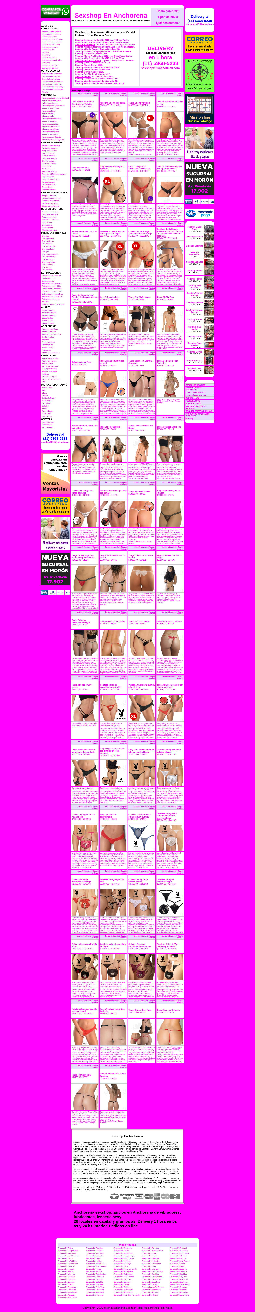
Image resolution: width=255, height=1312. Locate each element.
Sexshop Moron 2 (194, 360)
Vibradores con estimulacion (53, 106)
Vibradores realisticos (50, 129)
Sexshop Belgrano (83, 40)
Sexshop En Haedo (177, 1264)
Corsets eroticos (48, 161)
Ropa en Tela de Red (50, 179)
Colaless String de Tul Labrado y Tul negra (167, 945)
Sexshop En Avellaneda (123, 1290)
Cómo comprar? (167, 11)
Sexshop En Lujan (149, 1253)
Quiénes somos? (168, 23)
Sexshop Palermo (83, 42)
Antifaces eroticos (49, 332)
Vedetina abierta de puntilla (112, 103)
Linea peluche (47, 227)
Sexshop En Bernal (121, 1284)
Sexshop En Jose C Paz (95, 1264)
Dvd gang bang (48, 249)
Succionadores (48, 281)
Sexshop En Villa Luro (150, 1269)
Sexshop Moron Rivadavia (87, 67)
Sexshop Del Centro (150, 1295)
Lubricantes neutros (50, 47)
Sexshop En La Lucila (150, 1261)
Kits (43, 382)
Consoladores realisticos (52, 84)
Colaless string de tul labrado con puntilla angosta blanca (167, 815)
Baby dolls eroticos (49, 151)
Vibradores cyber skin (50, 108)
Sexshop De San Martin (67, 1297)
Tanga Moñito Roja (165, 297)
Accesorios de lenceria (51, 145)
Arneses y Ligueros (49, 148)
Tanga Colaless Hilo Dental (112, 621)
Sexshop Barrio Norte (85, 44)
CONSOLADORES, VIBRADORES (193, 389)
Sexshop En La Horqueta (68, 1264)
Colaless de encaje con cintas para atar (82, 491)
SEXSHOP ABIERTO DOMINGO (199, 411)
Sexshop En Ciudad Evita (152, 1277)
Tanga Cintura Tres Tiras (139, 1010)
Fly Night (45, 52)
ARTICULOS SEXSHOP (195, 385)
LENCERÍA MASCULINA (196, 395)
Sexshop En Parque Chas (68, 1251)
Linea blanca (47, 225)
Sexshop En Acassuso (179, 1292)
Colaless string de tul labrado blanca (138, 880)
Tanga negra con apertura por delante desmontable (83, 751)
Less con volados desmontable (108, 815)
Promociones (47, 427)
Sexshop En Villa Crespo (124, 1258)
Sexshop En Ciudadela (95, 1277)
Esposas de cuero (49, 217)
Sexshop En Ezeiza (65, 1271)
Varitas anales (47, 321)
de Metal (45, 302)
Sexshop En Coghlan (150, 1274)
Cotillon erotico (48, 337)
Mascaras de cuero (49, 230)
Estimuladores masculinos (52, 294)
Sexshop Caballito (83, 51)
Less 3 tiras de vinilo (109, 297)
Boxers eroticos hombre (51, 198)
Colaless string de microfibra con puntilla (110, 686)
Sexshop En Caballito (94, 1282)
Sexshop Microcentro (85, 47)
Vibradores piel (48, 116)
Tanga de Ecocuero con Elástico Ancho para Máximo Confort (85, 297)
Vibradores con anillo (50, 358)
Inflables (45, 374)
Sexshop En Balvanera (67, 1290)
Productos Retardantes (51, 379)
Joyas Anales (47, 318)
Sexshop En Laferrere (150, 1258)
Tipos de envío (168, 17)
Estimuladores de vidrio (51, 286)
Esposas (45, 339)
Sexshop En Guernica (66, 1266)
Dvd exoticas (47, 244)
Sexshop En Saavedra (123, 1248)
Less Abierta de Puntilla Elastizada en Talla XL (83, 103)
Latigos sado (47, 222)
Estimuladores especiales (52, 289)
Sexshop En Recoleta (94, 1248)
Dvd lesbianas (47, 259)
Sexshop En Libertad (178, 1256)
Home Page (76, 90)
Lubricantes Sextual (50, 68)
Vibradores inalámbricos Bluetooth (55, 98)
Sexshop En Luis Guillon (179, 1253)
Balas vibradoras (48, 278)
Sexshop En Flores (93, 1269)
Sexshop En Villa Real (179, 1279)
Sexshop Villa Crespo (85, 58)
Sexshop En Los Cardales (68, 1256)
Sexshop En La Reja (94, 1261)
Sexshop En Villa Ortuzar (124, 1277)
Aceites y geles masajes (51, 31)
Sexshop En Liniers (149, 1256)
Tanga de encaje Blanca (139, 492)
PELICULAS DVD (193, 401)
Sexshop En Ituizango (122, 1264)
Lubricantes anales (49, 37)
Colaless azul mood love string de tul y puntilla (139, 815)
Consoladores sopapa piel (52, 89)
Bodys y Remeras (49, 196)
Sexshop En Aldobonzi (95, 1292)
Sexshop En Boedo (65, 1284)
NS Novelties (47, 401)
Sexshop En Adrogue (150, 1292)
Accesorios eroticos (50, 329)
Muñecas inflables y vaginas (53, 304)
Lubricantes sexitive (50, 65)
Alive (44, 390)
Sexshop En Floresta (66, 1269)
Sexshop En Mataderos (123, 1253)
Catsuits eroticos (48, 156)
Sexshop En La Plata (122, 1261)
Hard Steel (46, 414)
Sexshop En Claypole (66, 1277)
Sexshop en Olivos (121, 1251)
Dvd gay (45, 252)
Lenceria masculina (50, 203)
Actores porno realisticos (52, 74)
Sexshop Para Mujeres (194, 344)
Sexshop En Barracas (178, 1287)
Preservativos (47, 345)
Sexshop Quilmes (83, 63)
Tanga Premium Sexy (81, 1075)
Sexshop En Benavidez (67, 1287)
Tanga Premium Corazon (168, 1010)
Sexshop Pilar (81, 83)
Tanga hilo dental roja (110, 427)
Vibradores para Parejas (51, 100)
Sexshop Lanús (82, 70)
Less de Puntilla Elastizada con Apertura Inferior (169, 167)
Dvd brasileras (48, 241)
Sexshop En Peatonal (150, 1248)
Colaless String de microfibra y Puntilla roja (139, 945)
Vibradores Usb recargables (53, 140)
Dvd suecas (46, 267)
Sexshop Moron (82, 65)
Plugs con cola (48, 323)
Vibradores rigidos (49, 121)
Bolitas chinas (47, 364)
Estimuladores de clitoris (51, 283)
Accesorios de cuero (50, 212)
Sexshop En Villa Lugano (96, 1266)
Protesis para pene (49, 377)
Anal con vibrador (49, 313)
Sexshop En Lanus (65, 1258)
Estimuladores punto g (51, 299)
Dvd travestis (47, 270)
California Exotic (48, 398)
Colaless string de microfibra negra (165, 880)
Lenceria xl (46, 166)
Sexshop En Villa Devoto (180, 1261)
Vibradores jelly (48, 113)
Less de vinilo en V (80, 168)
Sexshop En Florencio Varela (125, 1269)
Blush (44, 393)
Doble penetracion (49, 369)
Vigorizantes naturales (51, 352)
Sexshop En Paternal (178, 1248)
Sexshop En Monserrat (67, 1253)
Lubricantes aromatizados (52, 39)
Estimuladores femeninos (52, 291)
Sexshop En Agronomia (123, 1292)
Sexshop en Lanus (93, 1258)
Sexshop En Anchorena (110, 15)
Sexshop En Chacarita (66, 1279)
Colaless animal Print (81, 362)
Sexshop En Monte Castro (152, 1251)
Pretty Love (46, 403)
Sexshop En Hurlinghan (151, 1264)
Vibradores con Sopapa (51, 137)
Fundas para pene (49, 371)
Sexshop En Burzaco (122, 1282)
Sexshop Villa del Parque (87, 49)
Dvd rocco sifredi (48, 262)
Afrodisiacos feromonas (51, 334)
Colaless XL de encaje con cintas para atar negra (112, 232)
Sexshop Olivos (82, 72)
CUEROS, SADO (193, 398)
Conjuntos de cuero (50, 214)
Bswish (45, 395)
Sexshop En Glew (121, 1266)
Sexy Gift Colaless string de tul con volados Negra (141, 751)
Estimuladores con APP (51, 276)
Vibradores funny (49, 111)
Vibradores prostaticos (51, 126)
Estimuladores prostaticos (52, 296)
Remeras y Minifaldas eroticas (54, 174)
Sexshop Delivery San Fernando (127, 1295)
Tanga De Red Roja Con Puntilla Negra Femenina (83, 556)
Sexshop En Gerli (149, 1266)
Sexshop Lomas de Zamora (88, 60)
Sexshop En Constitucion (96, 1274)
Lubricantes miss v (49, 57)
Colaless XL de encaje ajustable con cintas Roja (140, 232)
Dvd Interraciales (49, 257)
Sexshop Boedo (82, 54)
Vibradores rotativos (50, 134)
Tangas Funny (47, 187)
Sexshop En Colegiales (123, 1274)
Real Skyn (46, 55)
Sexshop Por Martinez (94, 1295)
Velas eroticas (47, 347)
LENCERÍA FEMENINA (195, 393)
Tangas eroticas (48, 182)
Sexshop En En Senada (123, 1271)
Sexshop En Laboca (178, 1258)
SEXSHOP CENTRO (194, 404)
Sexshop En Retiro (65, 1248)
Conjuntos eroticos (49, 158)
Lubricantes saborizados (51, 60)
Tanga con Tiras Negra (138, 621)
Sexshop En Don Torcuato (152, 1271)
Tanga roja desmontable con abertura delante (170, 686)
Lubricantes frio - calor (51, 44)
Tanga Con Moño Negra (139, 297)
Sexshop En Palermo (94, 1251)
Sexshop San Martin (84, 74)
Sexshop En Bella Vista (95, 1287)
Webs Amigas (127, 1244)
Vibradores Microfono (50, 132)
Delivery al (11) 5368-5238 (55, 436)
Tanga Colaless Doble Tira (169, 427)
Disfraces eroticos (49, 164)
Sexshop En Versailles (179, 1251)
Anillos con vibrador (50, 103)
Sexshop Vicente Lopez (86, 81)
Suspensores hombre (50, 206)
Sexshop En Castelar (94, 1279)
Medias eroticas (48, 169)
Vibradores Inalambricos (51, 119)
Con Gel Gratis (48, 422)
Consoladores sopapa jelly (52, 87)
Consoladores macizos (51, 76)
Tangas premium (48, 184)
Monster (45, 92)
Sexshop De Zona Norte (179, 1295)
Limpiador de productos (51, 34)
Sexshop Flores (82, 56)
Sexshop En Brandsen (151, 1282)
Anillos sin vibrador (49, 361)
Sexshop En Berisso (150, 1284)
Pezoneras (46, 350)
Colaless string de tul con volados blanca (169, 751)
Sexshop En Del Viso (178, 1271)
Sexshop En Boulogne (179, 1282)
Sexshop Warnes (83, 76)
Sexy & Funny (47, 411)
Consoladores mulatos (51, 79)
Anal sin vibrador (48, 315)
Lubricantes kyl (48, 50)
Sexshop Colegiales (84, 79)
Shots (44, 408)
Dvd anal (45, 236)
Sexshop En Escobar (94, 1271)
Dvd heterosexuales (50, 254)
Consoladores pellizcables (52, 82)
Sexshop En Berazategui (180, 1284)
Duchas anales (48, 310)
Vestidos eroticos (49, 190)
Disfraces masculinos (50, 201)
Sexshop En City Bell (178, 1277)
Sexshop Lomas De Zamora (153, 1287)
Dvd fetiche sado (48, 246)
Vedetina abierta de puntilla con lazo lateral (84, 1010)
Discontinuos (47, 425)
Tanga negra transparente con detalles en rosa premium (112, 751)
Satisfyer (45, 406)
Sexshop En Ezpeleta (178, 1269)
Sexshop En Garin (177, 1266)
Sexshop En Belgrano (122, 1287)
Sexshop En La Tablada (67, 1261)
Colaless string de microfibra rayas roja (81, 880)
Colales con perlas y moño (169, 621)
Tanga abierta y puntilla (139, 103)
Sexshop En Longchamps (124, 1256)
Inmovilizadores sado (50, 220)
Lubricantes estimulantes (52, 42)
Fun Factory (47, 416)
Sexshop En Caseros (122, 1279)
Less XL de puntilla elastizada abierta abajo (139, 167)
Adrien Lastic (47, 388)
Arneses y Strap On (50, 366)
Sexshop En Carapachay (152, 1279)
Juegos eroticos (48, 342)
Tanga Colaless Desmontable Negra (81, 621)
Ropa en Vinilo (48, 177)
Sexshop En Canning (66, 1282)
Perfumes (46, 63)
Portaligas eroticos (49, 171)
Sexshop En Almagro (178, 1290)
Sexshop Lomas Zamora (67, 1292)
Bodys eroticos (48, 153)
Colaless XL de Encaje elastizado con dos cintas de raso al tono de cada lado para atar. (170, 232)
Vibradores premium (50, 124)
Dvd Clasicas (47, 265)
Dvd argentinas (48, 239)
